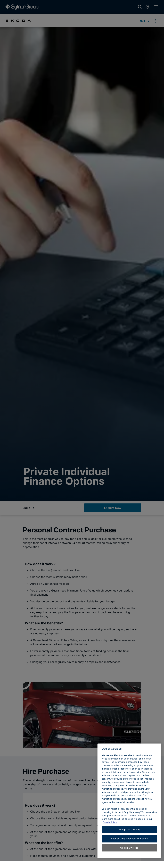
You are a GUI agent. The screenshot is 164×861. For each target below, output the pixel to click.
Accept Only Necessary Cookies (129, 840)
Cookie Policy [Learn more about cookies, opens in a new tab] (110, 824)
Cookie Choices (129, 849)
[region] (129, 802)
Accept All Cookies (129, 831)
